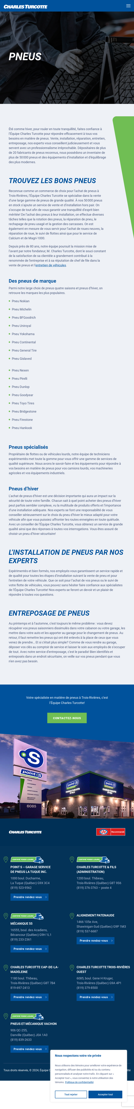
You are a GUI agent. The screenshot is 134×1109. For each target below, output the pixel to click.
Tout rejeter (70, 1094)
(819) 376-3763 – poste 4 (94, 888)
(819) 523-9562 (21, 888)
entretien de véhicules (50, 265)
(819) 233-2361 (21, 939)
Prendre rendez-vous (28, 897)
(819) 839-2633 (21, 1039)
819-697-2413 (20, 988)
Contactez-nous (67, 718)
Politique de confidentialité (79, 1082)
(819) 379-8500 (87, 988)
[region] (88, 1076)
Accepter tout (105, 1094)
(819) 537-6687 (87, 931)
